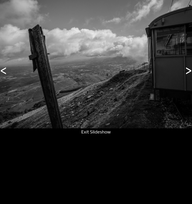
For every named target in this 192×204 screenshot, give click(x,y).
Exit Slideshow (96, 132)
